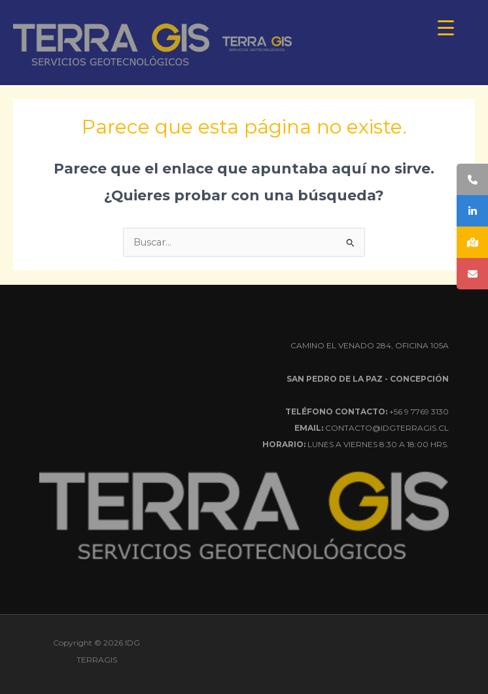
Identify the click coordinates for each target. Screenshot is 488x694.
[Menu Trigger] (446, 28)
